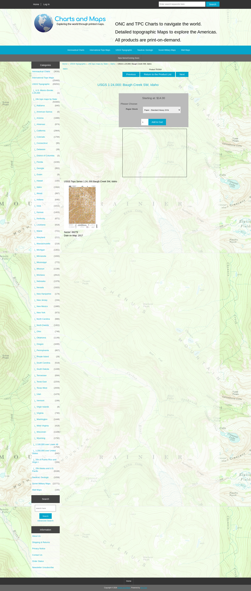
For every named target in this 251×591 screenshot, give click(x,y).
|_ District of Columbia (46, 155)
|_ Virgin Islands (46, 407)
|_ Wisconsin (46, 432)
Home (36, 4)
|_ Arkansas (46, 124)
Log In (46, 4)
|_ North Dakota (46, 325)
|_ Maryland (46, 237)
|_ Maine (46, 231)
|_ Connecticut (46, 143)
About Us (36, 536)
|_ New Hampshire (46, 294)
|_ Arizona (46, 118)
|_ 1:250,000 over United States (46, 452)
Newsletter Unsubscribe (43, 567)
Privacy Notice (38, 548)
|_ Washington (46, 419)
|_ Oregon (46, 344)
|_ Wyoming (46, 438)
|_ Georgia (46, 168)
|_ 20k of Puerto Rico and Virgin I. (46, 460)
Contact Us (37, 555)
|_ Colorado (46, 137)
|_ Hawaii (46, 181)
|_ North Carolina (46, 319)
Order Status (38, 561)
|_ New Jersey (46, 300)
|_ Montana (46, 275)
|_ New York (46, 312)
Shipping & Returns (41, 542)
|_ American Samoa (46, 112)
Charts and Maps (123, 588)
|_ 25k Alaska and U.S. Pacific (46, 469)
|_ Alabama (46, 105)
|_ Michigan (46, 250)
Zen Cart (143, 588)
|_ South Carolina (46, 363)
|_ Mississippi (46, 262)
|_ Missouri (46, 269)
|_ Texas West (46, 388)
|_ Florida (46, 162)
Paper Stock (132, 109)
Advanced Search (45, 520)
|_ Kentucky (46, 218)
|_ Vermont (46, 400)
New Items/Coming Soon (128, 58)
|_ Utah (46, 394)
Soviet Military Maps (167, 50)
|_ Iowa (46, 206)
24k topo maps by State (98, 64)
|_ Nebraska (46, 281)
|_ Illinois (46, 193)
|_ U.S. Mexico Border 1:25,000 (46, 91)
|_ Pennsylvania (46, 350)
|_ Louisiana (46, 225)
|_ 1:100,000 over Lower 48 (46, 445)
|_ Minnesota (46, 256)
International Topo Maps (100, 50)
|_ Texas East (46, 381)
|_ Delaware (46, 149)
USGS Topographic (78, 64)
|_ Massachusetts (46, 243)
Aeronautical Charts (75, 50)
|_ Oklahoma (46, 337)
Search (45, 499)
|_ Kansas (46, 212)
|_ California (46, 130)
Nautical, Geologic (145, 50)
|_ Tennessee (46, 375)
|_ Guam (46, 174)
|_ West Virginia (46, 425)
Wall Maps (185, 50)
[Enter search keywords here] (182, 4)
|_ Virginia (46, 413)
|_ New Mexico (46, 306)
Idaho (112, 64)
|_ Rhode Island (46, 356)
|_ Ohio (46, 331)
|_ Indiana (46, 199)
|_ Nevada (46, 287)
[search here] (45, 508)
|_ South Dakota (46, 369)
